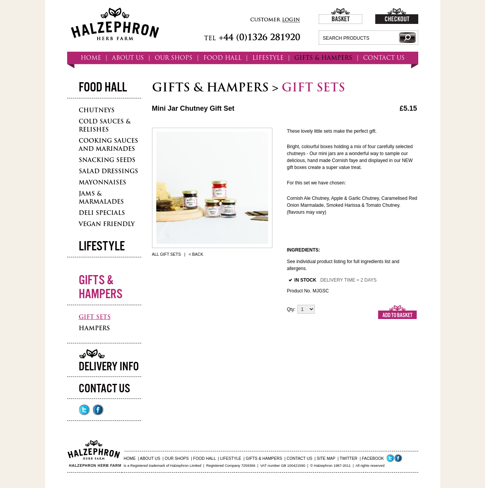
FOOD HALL (222, 57)
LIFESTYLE (268, 57)
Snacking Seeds (107, 160)
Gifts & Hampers (100, 287)
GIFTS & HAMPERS (323, 57)
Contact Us (104, 389)
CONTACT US (384, 57)
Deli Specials (102, 212)
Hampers (94, 328)
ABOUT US (128, 57)
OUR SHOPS (174, 57)
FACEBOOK (373, 458)
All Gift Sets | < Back (177, 254)
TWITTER (348, 458)
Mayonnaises (102, 182)
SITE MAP (326, 458)
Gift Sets (95, 317)
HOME (91, 57)
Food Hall (103, 87)
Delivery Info (109, 367)
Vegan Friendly (107, 224)
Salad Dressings (108, 171)
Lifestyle (102, 246)
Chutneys (97, 110)
